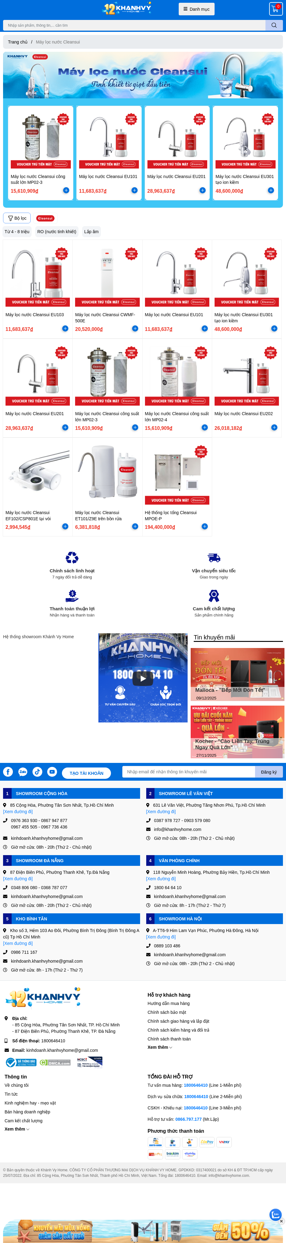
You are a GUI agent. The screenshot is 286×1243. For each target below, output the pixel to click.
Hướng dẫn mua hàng (169, 1003)
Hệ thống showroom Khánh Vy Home (38, 636)
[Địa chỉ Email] (202, 772)
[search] (274, 25)
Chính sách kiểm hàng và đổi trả (178, 1030)
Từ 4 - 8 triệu (17, 231)
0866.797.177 (188, 1119)
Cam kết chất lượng (23, 1120)
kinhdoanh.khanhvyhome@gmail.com (62, 1050)
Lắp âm (91, 231)
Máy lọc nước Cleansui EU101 (108, 176)
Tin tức (11, 1094)
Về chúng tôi (17, 1085)
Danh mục (197, 9)
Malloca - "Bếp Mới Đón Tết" (230, 690)
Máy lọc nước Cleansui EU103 (35, 314)
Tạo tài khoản (86, 773)
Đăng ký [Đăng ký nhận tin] (269, 772)
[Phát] (142, 678)
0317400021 (206, 1170)
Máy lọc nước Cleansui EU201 (176, 176)
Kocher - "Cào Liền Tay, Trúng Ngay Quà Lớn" (232, 744)
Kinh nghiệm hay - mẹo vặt (30, 1102)
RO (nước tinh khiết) (56, 231)
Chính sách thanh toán (169, 1038)
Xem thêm (160, 1047)
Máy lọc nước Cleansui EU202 (244, 413)
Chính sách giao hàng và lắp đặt (178, 1021)
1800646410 (53, 1040)
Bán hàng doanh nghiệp (27, 1111)
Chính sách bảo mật (167, 1012)
